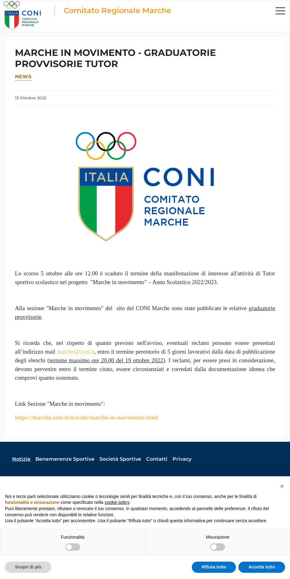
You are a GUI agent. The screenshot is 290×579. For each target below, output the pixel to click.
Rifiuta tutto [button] (214, 566)
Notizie (21, 459)
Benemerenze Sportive (64, 459)
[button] (282, 486)
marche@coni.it (75, 351)
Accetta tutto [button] (261, 566)
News (23, 76)
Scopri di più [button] (28, 566)
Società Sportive (120, 459)
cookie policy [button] (117, 502)
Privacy (182, 459)
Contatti (157, 459)
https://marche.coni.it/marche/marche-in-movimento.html (86, 417)
